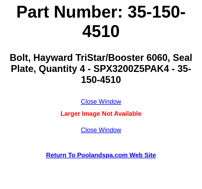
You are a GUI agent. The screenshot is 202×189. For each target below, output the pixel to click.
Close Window (101, 101)
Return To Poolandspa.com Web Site (101, 155)
